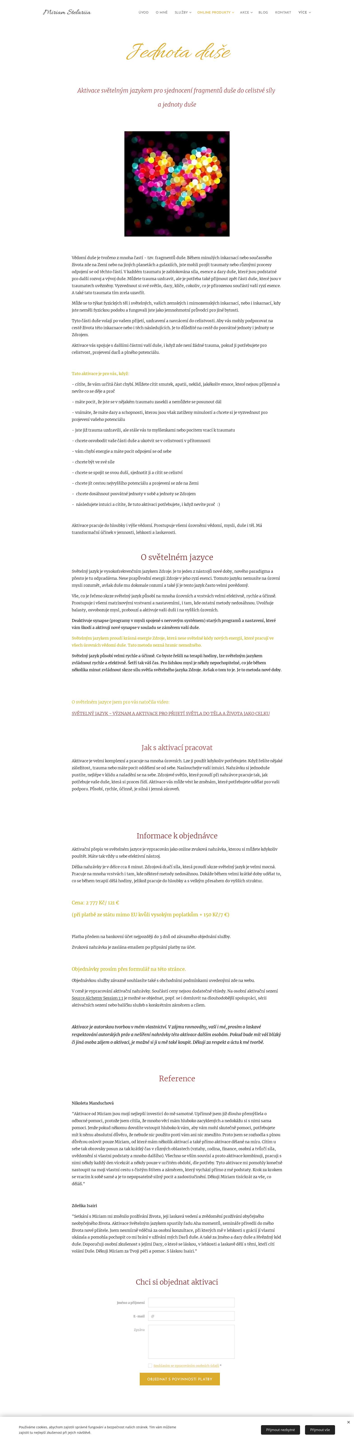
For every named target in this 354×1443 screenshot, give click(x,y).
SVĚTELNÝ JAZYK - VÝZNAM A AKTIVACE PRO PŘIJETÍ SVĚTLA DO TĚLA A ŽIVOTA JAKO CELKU (171, 713)
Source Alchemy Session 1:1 (97, 998)
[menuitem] (134, 13)
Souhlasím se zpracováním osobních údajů (186, 1366)
